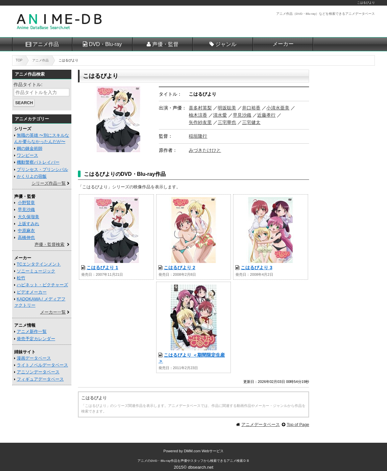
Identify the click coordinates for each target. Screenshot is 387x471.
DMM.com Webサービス (204, 451)
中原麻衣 (26, 230)
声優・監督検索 (49, 244)
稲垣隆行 (198, 136)
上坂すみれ (28, 223)
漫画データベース (34, 358)
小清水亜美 (277, 107)
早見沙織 (242, 115)
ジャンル (225, 44)
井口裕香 (251, 107)
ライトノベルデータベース (42, 365)
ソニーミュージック (36, 271)
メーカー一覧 (53, 312)
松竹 (21, 277)
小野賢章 (26, 202)
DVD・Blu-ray (105, 44)
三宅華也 (227, 122)
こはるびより (366, 2)
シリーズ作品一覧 (49, 183)
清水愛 (220, 115)
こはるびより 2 (179, 267)
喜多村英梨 (200, 107)
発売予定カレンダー (36, 338)
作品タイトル (27, 84)
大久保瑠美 (28, 216)
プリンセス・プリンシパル (42, 169)
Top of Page (298, 424)
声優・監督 (165, 44)
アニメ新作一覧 (32, 331)
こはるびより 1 (102, 267)
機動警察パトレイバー (38, 162)
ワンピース (27, 155)
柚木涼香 (198, 115)
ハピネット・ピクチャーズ (42, 284)
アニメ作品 (46, 44)
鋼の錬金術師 (29, 148)
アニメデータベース (260, 424)
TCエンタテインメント (39, 264)
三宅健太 (251, 122)
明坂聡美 (227, 107)
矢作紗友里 (200, 122)
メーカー (283, 44)
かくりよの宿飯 (32, 176)
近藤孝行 (266, 115)
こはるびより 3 (256, 267)
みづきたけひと (205, 150)
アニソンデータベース (38, 371)
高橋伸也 (26, 237)
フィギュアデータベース (40, 379)
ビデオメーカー (32, 292)
